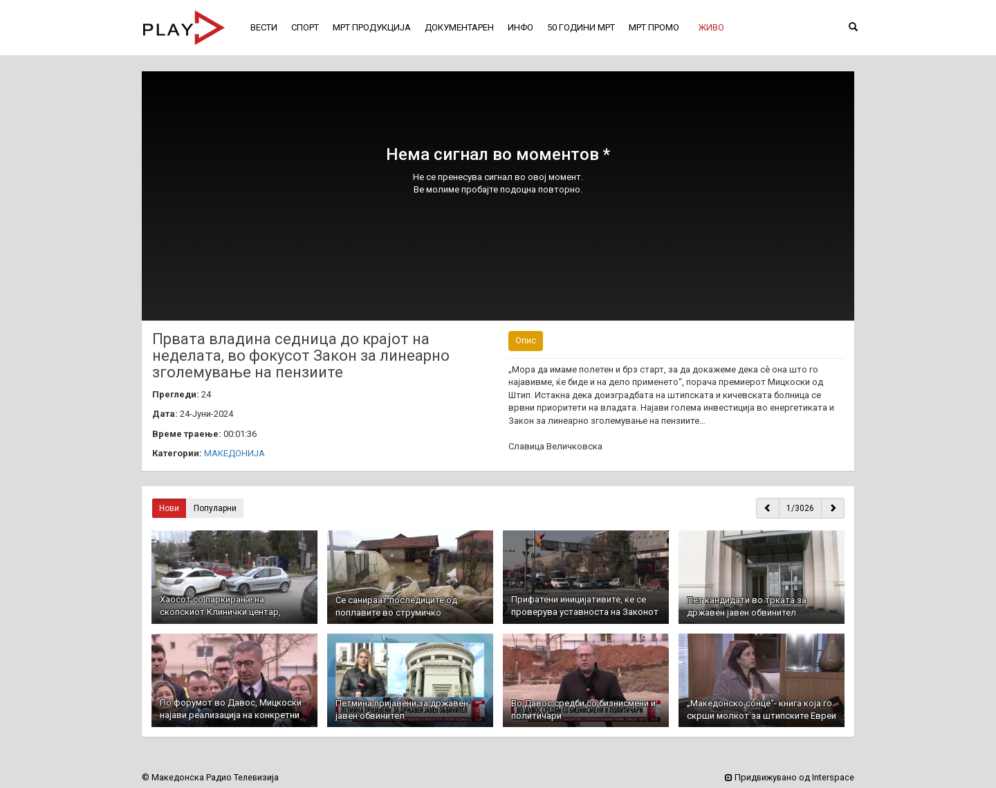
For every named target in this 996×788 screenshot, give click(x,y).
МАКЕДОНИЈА (234, 453)
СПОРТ (305, 27)
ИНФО (520, 27)
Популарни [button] (215, 508)
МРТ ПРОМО (654, 27)
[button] (711, 27)
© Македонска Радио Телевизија (210, 777)
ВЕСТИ (263, 27)
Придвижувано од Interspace (789, 777)
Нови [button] (169, 508)
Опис (525, 340)
